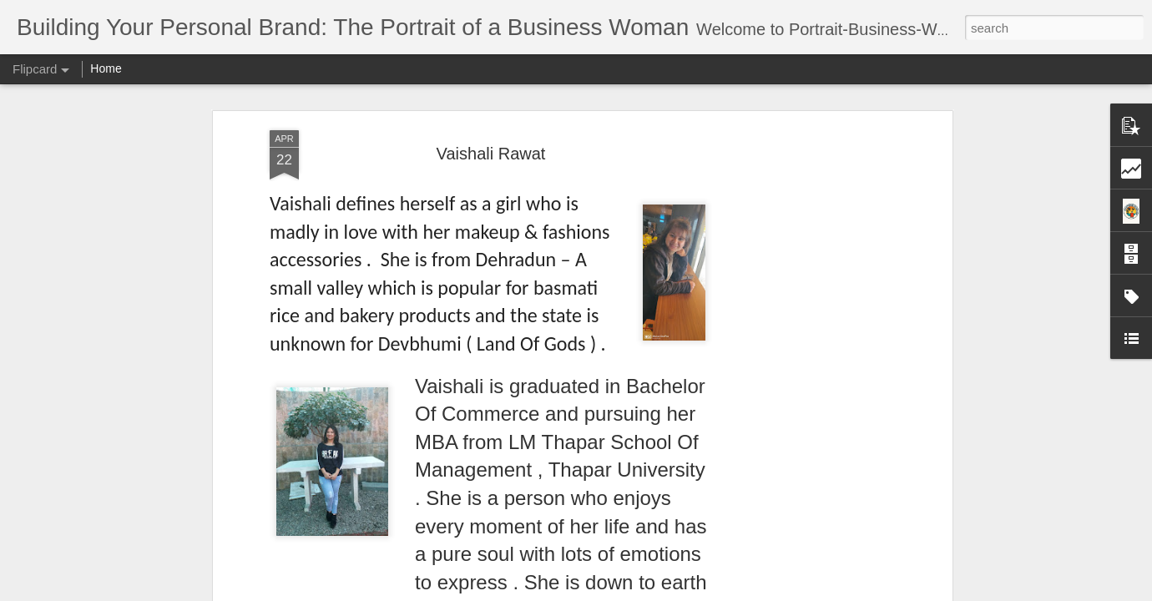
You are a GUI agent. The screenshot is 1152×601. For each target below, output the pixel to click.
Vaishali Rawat (491, 153)
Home (105, 68)
